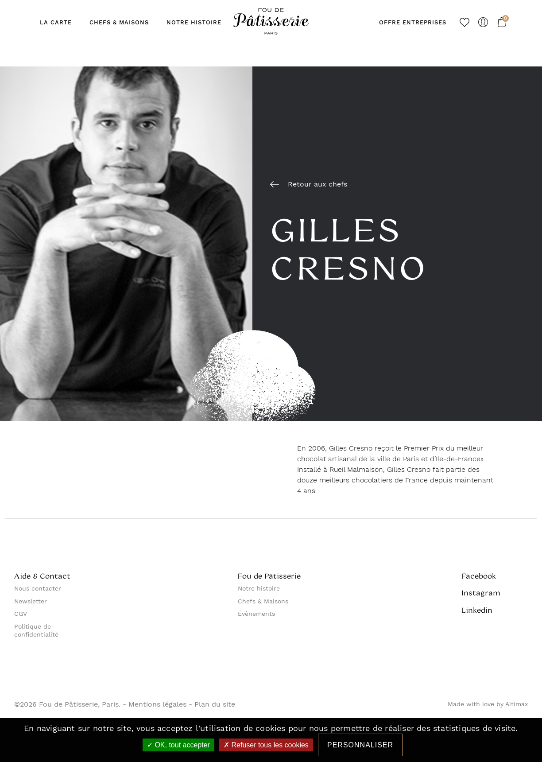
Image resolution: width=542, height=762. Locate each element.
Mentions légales (157, 704)
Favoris (464, 22)
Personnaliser (360, 745)
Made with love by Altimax (488, 704)
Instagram (480, 593)
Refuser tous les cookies (266, 745)
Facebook (478, 576)
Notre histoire (259, 588)
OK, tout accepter (178, 745)
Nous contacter (37, 588)
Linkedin (476, 610)
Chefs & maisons (119, 22)
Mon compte (483, 22)
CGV (20, 613)
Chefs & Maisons (263, 601)
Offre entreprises (412, 22)
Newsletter (30, 601)
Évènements (256, 613)
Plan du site (214, 704)
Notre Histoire (193, 22)
